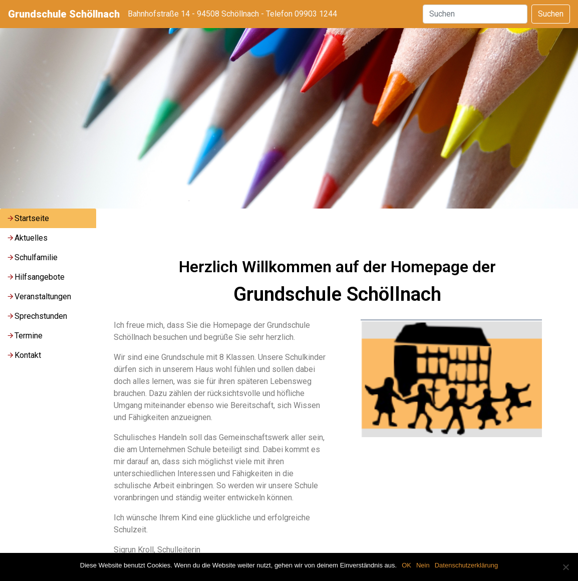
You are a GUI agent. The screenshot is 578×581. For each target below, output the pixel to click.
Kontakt (24, 355)
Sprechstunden (37, 316)
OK (406, 565)
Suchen (550, 14)
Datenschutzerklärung (466, 565)
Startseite (28, 218)
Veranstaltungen (39, 296)
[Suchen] (475, 14)
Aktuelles (27, 238)
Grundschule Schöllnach (64, 14)
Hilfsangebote (36, 277)
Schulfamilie (32, 257)
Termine (25, 335)
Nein (423, 565)
